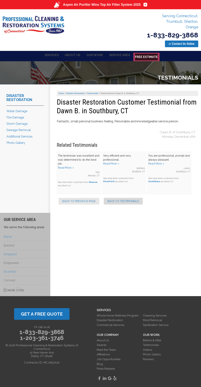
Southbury (154, 181)
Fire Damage (15, 117)
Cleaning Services (154, 314)
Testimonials (151, 344)
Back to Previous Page (79, 200)
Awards (101, 344)
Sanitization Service (155, 324)
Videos (147, 349)
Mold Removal (152, 319)
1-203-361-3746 (42, 337)
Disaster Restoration (19, 97)
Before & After (152, 339)
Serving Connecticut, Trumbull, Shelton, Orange (180, 21)
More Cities (16, 289)
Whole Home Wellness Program (117, 314)
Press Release (106, 368)
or (182, 44)
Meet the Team (106, 349)
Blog (100, 363)
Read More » (66, 167)
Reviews (148, 358)
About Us (103, 339)
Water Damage (16, 110)
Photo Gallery (15, 142)
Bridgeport (10, 253)
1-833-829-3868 (172, 35)
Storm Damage (17, 123)
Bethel (8, 236)
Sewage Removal (18, 129)
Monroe (93, 181)
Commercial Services (110, 324)
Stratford (108, 181)
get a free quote (42, 313)
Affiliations (103, 354)
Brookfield (10, 271)
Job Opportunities (108, 358)
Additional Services (19, 136)
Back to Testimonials (123, 200)
